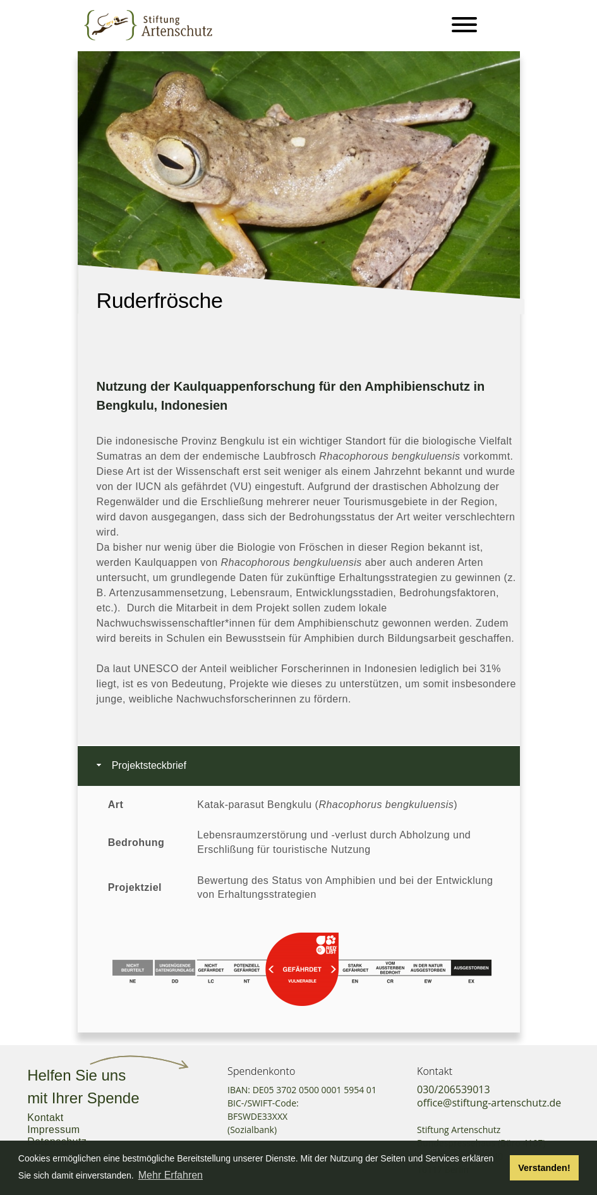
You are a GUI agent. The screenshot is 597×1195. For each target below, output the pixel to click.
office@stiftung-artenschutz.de (489, 1103)
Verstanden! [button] (544, 1168)
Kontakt (45, 1117)
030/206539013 (453, 1089)
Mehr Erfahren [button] (170, 1175)
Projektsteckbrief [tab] (140, 765)
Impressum (53, 1129)
